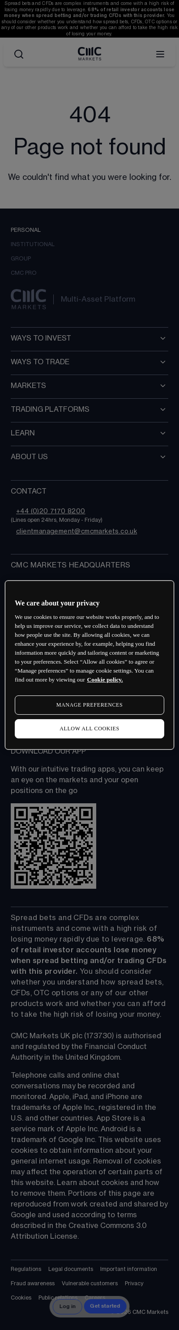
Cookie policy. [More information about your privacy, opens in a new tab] (105, 679)
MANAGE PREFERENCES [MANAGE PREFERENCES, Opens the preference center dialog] (89, 705)
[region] (89, 665)
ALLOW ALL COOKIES (89, 728)
